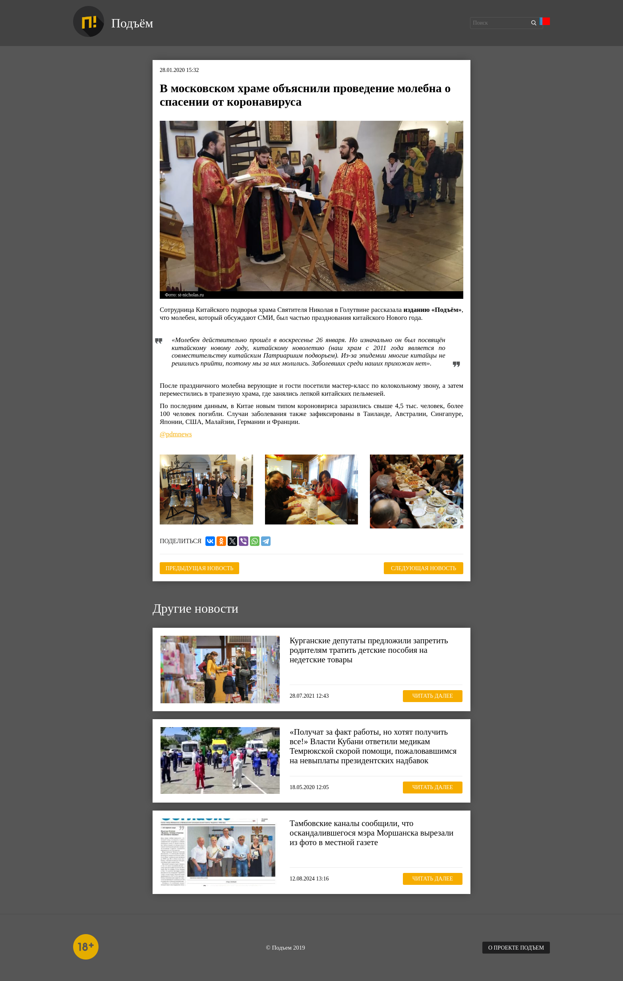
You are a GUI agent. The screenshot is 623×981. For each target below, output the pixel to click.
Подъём (132, 23)
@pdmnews (176, 434)
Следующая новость (423, 568)
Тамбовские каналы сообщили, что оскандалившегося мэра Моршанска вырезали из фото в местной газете (371, 832)
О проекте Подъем (516, 948)
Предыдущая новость (200, 568)
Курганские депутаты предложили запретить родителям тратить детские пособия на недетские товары (369, 650)
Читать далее (432, 696)
